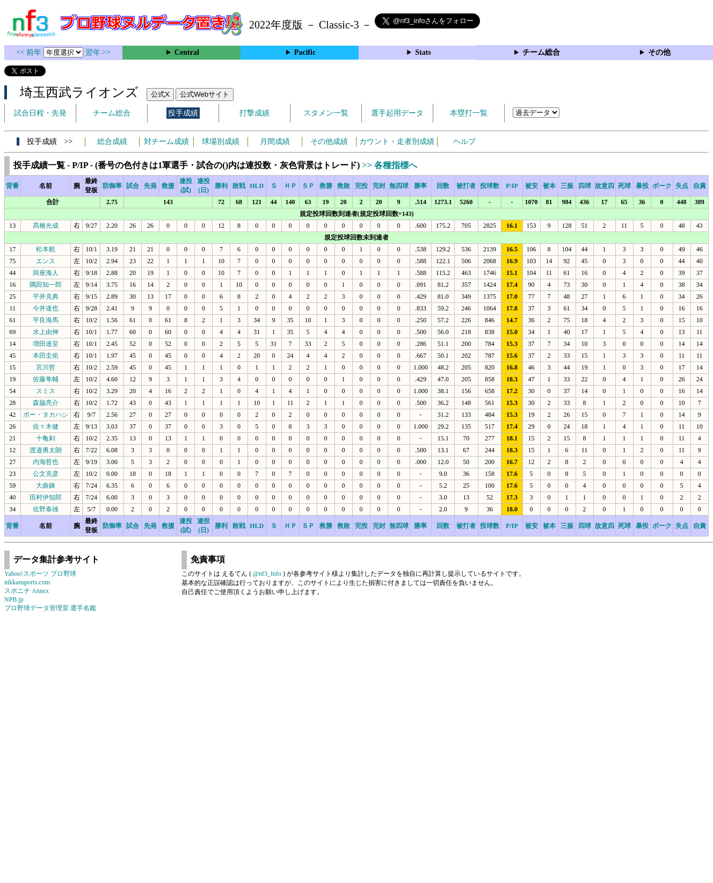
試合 (132, 186)
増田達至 (46, 344)
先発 (150, 186)
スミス (45, 391)
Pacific (305, 52)
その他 (659, 52)
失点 (681, 186)
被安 (531, 186)
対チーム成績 (166, 141)
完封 (379, 186)
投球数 (489, 186)
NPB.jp (14, 599)
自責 (699, 186)
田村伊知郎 (46, 497)
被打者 (466, 186)
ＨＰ (290, 186)
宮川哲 (45, 367)
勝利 (221, 186)
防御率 (112, 186)
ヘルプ (464, 141)
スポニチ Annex (26, 591)
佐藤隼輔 (46, 379)
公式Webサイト (204, 94)
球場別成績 (220, 141)
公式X (160, 94)
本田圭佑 (46, 355)
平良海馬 (46, 320)
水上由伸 (46, 332)
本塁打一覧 (469, 113)
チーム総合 (541, 52)
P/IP (512, 186)
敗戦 (238, 186)
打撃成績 (254, 113)
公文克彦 (46, 473)
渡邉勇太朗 (46, 450)
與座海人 (46, 273)
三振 (567, 186)
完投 (361, 186)
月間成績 (275, 141)
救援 (168, 186)
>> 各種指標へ (389, 165)
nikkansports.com (27, 582)
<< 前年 (29, 52)
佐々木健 (46, 426)
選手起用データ (397, 113)
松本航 (45, 249)
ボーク (662, 186)
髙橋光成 (46, 225)
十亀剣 (45, 438)
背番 (12, 186)
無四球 (399, 186)
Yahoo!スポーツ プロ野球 (40, 573)
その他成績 (329, 141)
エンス (45, 261)
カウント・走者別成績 (396, 141)
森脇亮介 (46, 403)
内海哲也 (46, 462)
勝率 (420, 186)
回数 (442, 186)
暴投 (642, 186)
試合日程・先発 (40, 113)
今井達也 (46, 308)
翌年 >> (98, 52)
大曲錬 (45, 485)
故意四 (604, 186)
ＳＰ (308, 186)
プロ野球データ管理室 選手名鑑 (50, 608)
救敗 (343, 186)
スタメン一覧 (325, 113)
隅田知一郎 (46, 284)
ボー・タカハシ (45, 414)
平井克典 (46, 296)
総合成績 (112, 141)
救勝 (325, 186)
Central (186, 52)
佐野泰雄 (46, 509)
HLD (257, 186)
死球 (624, 186)
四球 (584, 186)
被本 (549, 186)
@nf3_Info (267, 573)
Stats (423, 52)
